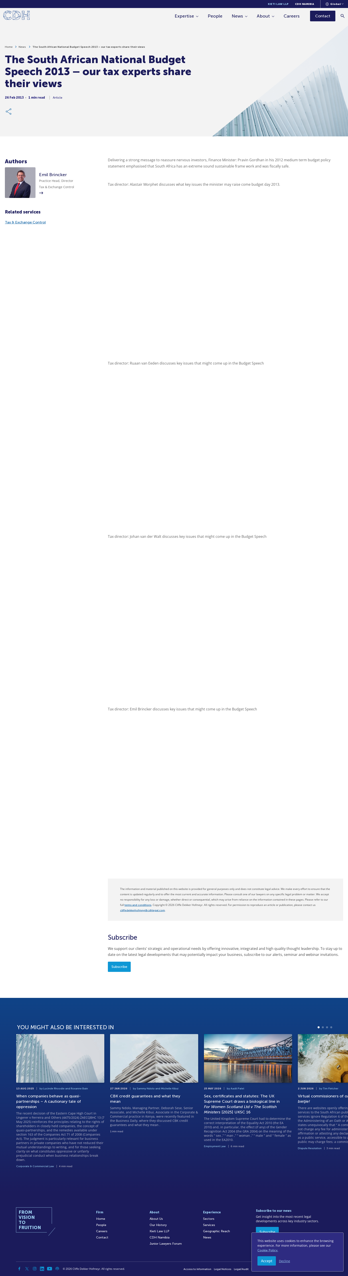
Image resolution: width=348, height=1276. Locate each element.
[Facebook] (19, 1268)
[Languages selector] (335, 4)
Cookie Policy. (267, 1250)
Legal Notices (222, 1269)
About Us (156, 1219)
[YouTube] (49, 1268)
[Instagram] (34, 1268)
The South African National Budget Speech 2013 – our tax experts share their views (88, 46)
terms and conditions (138, 905)
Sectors (208, 1219)
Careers (292, 16)
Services (209, 1225)
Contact (102, 1237)
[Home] (16, 16)
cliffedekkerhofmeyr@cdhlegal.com (142, 910)
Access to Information (197, 1269)
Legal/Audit (241, 1269)
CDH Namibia (304, 4)
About (263, 16)
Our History (158, 1225)
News (237, 16)
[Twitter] (27, 1268)
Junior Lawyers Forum (166, 1244)
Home (9, 46)
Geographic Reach (216, 1231)
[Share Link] (9, 111)
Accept (266, 1260)
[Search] (342, 16)
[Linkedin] (42, 1268)
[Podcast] (57, 1268)
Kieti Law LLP (278, 4)
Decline (284, 1261)
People (215, 16)
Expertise (184, 16)
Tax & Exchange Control (25, 222)
